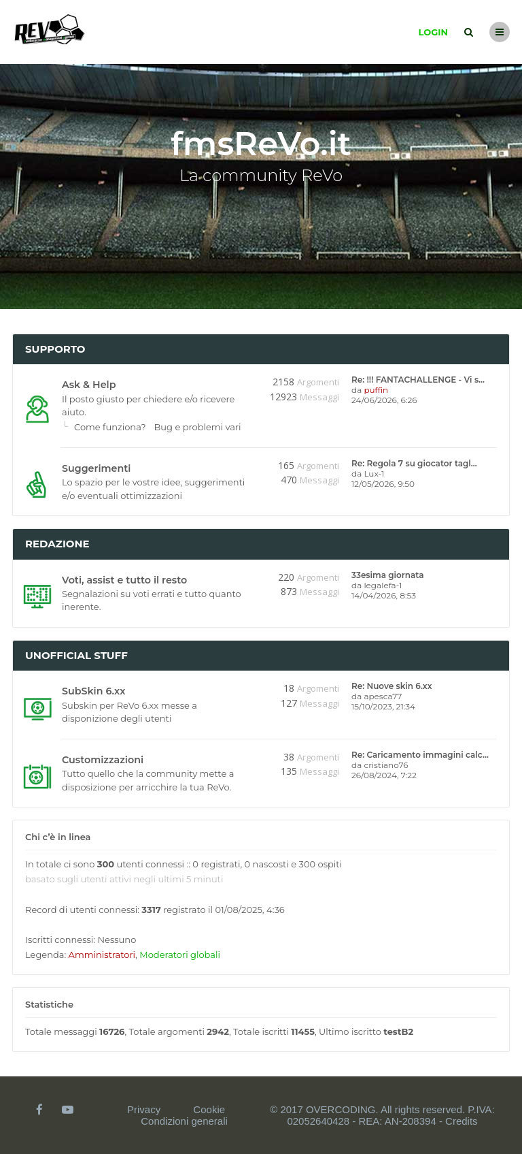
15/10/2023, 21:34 (383, 706)
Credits (461, 1121)
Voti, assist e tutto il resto (124, 580)
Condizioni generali (184, 1121)
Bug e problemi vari (197, 426)
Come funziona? (110, 426)
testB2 (398, 1031)
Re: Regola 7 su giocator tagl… (414, 463)
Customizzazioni (102, 760)
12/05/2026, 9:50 (383, 484)
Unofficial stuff (76, 655)
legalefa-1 (383, 585)
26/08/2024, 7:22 (384, 775)
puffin (376, 390)
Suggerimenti (96, 468)
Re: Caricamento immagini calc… (420, 755)
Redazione (57, 543)
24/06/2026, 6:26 (384, 400)
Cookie (209, 1109)
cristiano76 (386, 765)
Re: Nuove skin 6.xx (391, 686)
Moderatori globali (179, 954)
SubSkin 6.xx (93, 691)
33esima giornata (387, 575)
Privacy (143, 1109)
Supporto (55, 348)
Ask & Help (89, 385)
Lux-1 (374, 473)
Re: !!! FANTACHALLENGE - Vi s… (418, 379)
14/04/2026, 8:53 (383, 595)
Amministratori (102, 954)
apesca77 (383, 696)
